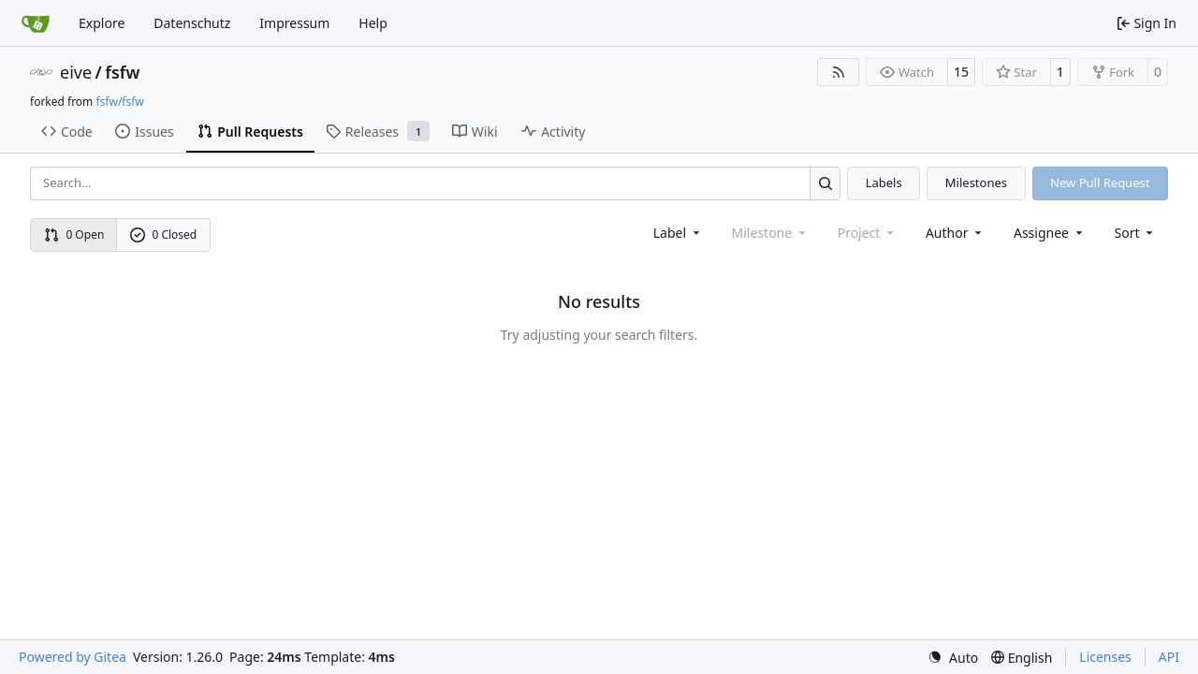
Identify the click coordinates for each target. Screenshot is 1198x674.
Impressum (294, 23)
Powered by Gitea (72, 657)
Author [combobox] (955, 233)
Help (372, 23)
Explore (101, 23)
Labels (884, 182)
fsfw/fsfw (119, 102)
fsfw (122, 72)
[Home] (35, 23)
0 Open (74, 234)
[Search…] (825, 183)
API (1169, 657)
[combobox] (678, 232)
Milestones (976, 182)
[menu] (1136, 232)
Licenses (1105, 657)
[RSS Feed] (838, 72)
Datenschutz (191, 23)
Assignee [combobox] (1050, 233)
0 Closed (163, 234)
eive (76, 72)
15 (961, 72)
